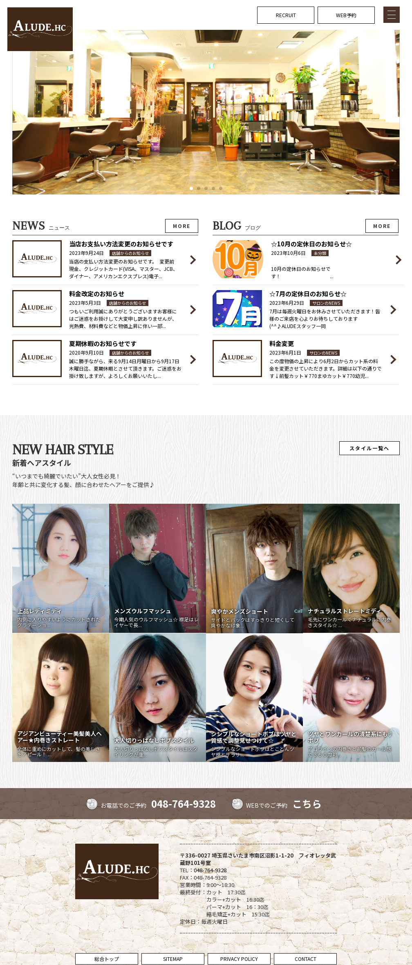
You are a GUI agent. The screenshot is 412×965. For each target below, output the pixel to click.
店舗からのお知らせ (130, 253)
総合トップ (106, 958)
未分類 (320, 253)
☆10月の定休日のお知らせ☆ (311, 243)
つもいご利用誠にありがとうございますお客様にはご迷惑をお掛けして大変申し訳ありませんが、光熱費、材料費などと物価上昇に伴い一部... (123, 318)
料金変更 (281, 343)
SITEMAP (173, 958)
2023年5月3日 (85, 302)
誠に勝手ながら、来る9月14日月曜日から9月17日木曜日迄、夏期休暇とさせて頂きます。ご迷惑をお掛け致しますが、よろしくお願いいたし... (125, 368)
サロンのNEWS (326, 303)
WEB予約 (346, 14)
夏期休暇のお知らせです (103, 343)
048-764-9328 (183, 803)
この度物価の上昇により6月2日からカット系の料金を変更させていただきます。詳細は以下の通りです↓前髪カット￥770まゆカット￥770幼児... (325, 368)
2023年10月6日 (288, 252)
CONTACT (305, 958)
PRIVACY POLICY (239, 958)
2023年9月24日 (86, 252)
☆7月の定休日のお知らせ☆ (308, 293)
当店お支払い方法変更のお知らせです (121, 243)
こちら (307, 803)
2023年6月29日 (286, 302)
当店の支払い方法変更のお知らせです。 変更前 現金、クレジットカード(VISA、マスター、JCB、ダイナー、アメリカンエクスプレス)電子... (124, 268)
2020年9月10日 (86, 352)
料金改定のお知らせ (96, 293)
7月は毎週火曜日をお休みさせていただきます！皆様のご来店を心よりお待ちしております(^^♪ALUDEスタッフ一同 (324, 318)
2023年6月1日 (285, 352)
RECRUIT (286, 14)
